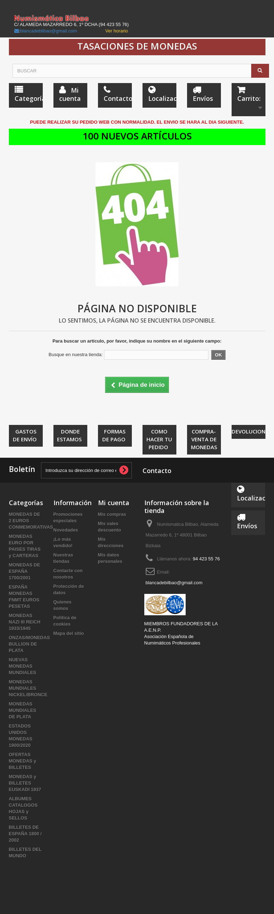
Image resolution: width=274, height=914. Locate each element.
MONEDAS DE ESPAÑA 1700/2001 (24, 571)
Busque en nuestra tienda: (75, 354)
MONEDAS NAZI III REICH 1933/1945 (25, 622)
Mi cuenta (113, 502)
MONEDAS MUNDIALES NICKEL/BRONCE (28, 688)
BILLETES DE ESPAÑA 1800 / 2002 (25, 834)
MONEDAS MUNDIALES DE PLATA (22, 710)
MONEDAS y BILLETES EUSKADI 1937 (25, 783)
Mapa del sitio (68, 633)
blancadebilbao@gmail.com (48, 31)
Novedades (65, 530)
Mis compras (112, 514)
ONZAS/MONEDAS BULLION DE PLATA (29, 644)
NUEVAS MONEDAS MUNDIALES (22, 666)
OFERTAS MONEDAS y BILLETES (22, 761)
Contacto (157, 470)
